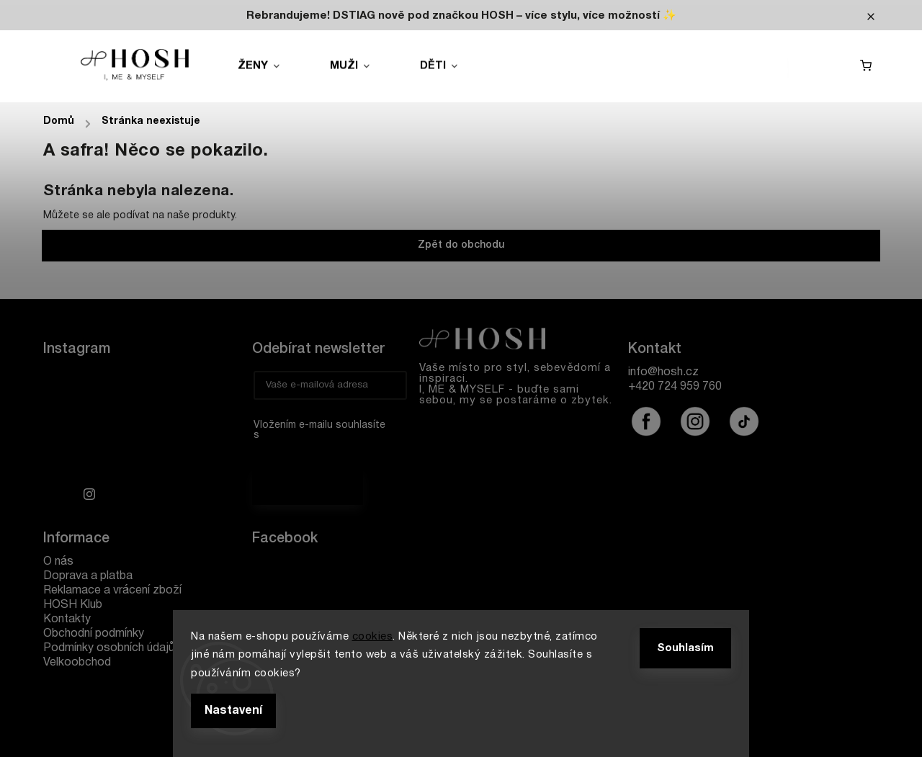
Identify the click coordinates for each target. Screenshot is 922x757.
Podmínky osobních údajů (108, 648)
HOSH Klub (72, 605)
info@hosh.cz (663, 372)
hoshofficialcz (646, 421)
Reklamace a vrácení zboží (112, 591)
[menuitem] (274, 66)
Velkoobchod (77, 663)
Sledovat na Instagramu (153, 491)
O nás (58, 562)
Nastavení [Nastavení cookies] (233, 711)
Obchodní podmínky (93, 634)
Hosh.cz (298, 571)
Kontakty (67, 619)
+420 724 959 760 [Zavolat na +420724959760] (675, 387)
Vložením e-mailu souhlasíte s (323, 441)
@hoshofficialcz (744, 421)
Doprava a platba (88, 576)
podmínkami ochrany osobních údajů (321, 450)
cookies (372, 637)
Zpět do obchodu (461, 245)
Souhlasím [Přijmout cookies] (685, 648)
